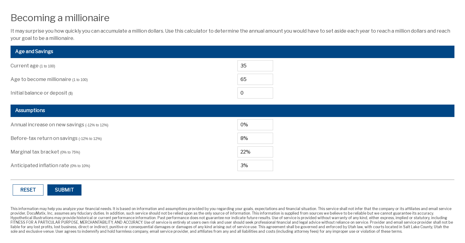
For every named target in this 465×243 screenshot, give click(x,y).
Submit (64, 190)
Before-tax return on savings (56, 138)
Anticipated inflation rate (50, 165)
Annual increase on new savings (59, 125)
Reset (28, 190)
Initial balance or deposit (42, 93)
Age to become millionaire (49, 79)
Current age (33, 66)
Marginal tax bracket (45, 152)
